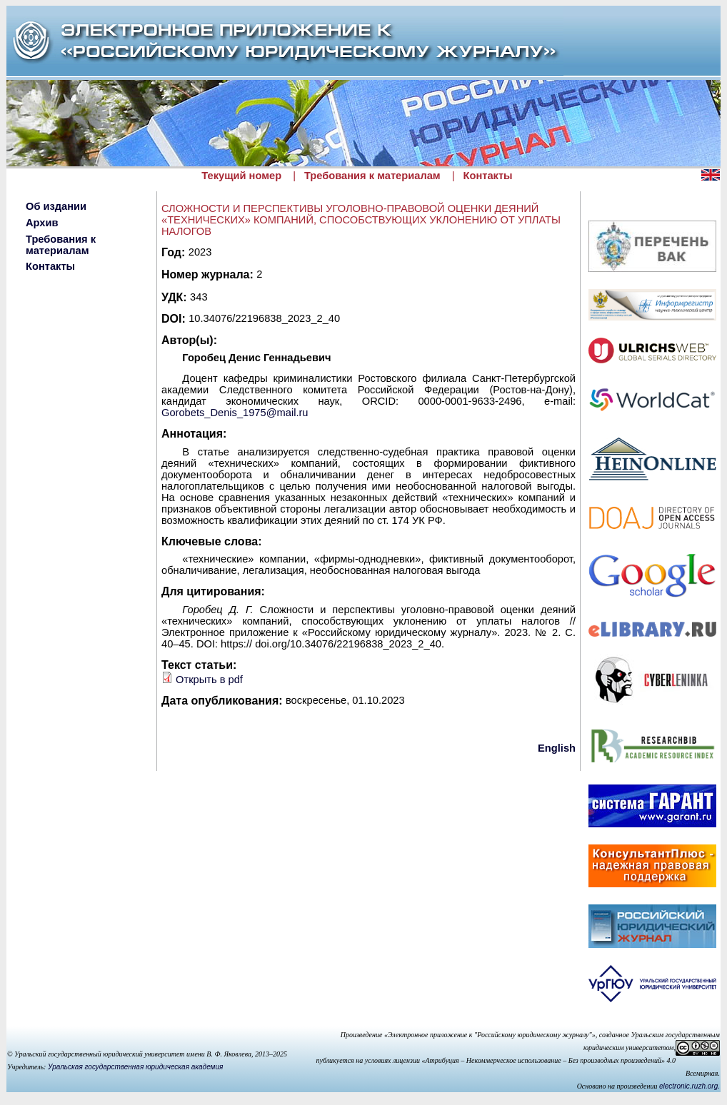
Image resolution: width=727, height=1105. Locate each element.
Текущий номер (241, 175)
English (557, 748)
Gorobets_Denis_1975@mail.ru (235, 412)
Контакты (488, 175)
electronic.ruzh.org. (689, 1086)
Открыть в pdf (209, 679)
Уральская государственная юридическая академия (135, 1067)
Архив (42, 222)
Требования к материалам (372, 175)
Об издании (56, 206)
